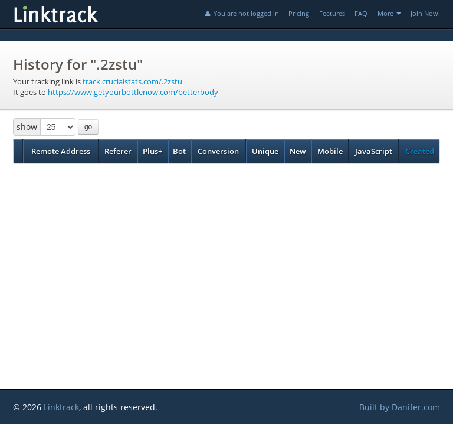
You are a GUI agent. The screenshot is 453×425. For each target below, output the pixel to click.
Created (419, 151)
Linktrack (61, 407)
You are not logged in (241, 13)
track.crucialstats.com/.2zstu (132, 81)
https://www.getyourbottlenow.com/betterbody (133, 92)
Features (332, 13)
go (88, 127)
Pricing (298, 13)
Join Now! (425, 13)
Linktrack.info (95, 14)
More (389, 13)
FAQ (360, 13)
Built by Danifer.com (399, 407)
